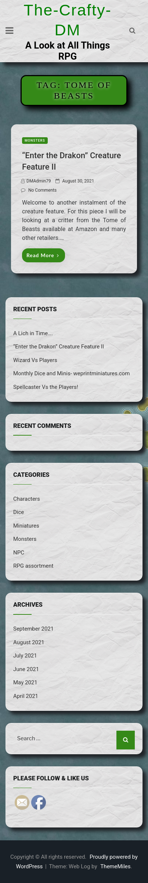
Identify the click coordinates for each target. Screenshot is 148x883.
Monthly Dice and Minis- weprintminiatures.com (71, 373)
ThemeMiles (115, 866)
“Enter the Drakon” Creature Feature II (58, 346)
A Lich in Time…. (33, 333)
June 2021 (26, 669)
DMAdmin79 (38, 181)
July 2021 (25, 655)
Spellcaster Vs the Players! (45, 387)
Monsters (35, 140)
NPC (18, 552)
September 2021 (33, 628)
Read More (42, 255)
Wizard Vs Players (35, 360)
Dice (18, 512)
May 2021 (25, 682)
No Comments (42, 190)
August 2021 (28, 642)
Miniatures (26, 525)
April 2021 (25, 696)
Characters (26, 499)
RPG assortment (33, 566)
